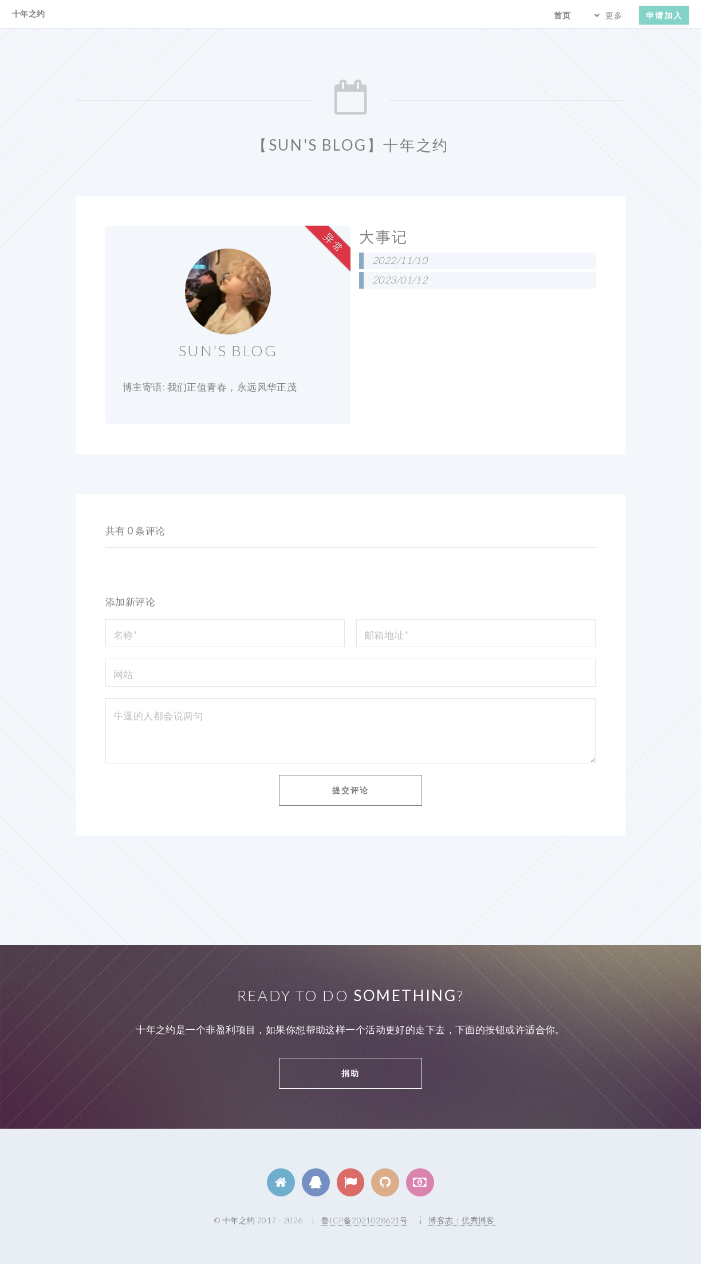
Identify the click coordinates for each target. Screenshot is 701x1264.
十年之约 (28, 13)
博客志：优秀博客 (461, 1220)
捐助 (350, 1073)
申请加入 (664, 15)
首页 (562, 15)
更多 (614, 15)
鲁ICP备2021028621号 (364, 1220)
